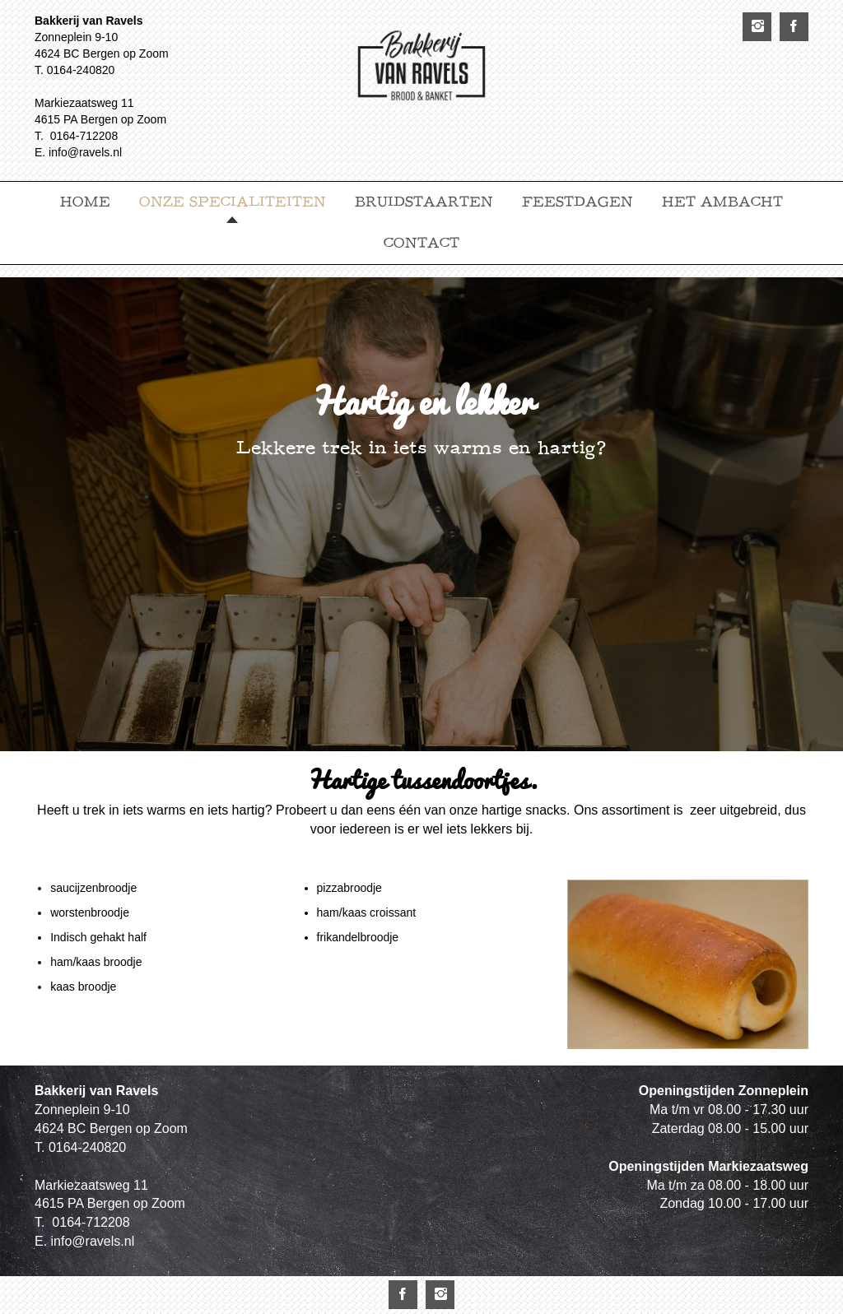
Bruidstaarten (424, 202)
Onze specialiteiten (232, 202)
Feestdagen (577, 202)
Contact (421, 243)
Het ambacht (722, 202)
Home (85, 202)
